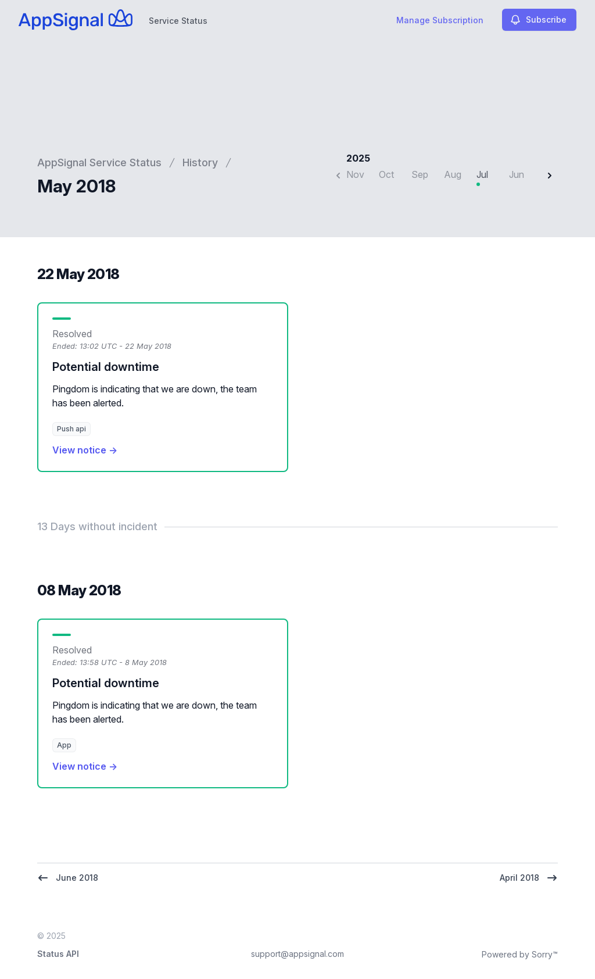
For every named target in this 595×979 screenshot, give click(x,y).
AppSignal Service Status (99, 162)
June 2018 (67, 878)
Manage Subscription (439, 20)
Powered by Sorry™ (520, 954)
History (200, 162)
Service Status (178, 21)
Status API (58, 954)
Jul (482, 174)
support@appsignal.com (297, 954)
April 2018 (529, 878)
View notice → (84, 450)
